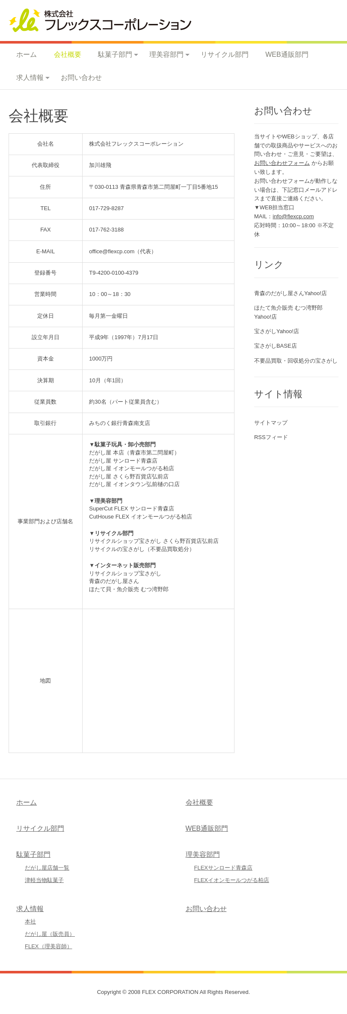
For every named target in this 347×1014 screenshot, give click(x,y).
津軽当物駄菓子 (44, 880)
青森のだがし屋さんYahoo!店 (290, 293)
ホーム (26, 54)
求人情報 (30, 77)
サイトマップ (271, 422)
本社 (30, 921)
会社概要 (67, 54)
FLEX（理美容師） (48, 946)
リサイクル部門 (225, 54)
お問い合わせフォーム (282, 163)
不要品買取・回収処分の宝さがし (296, 361)
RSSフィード (271, 437)
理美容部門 (166, 54)
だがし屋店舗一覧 (47, 868)
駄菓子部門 (115, 54)
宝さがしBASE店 (275, 346)
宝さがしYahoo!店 (276, 331)
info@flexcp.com (293, 216)
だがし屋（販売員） (50, 934)
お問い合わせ (81, 77)
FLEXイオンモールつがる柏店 (232, 880)
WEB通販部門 (286, 54)
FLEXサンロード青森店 (223, 868)
